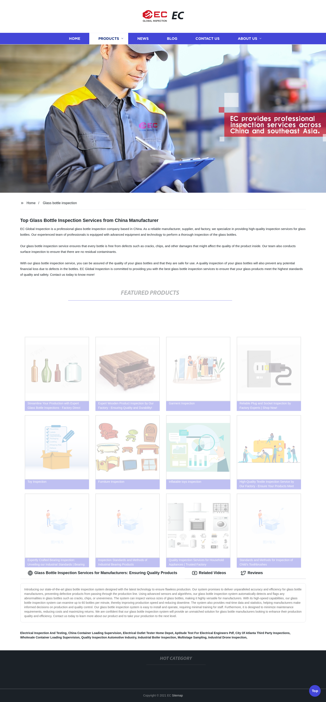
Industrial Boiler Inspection (157, 637)
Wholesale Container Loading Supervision (50, 637)
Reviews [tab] (252, 573)
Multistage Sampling (192, 637)
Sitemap (177, 695)
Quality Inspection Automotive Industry (108, 637)
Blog (172, 39)
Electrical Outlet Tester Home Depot (148, 633)
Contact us (207, 39)
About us (247, 39)
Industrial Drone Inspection (227, 637)
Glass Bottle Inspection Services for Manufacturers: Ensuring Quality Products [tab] (102, 573)
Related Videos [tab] (209, 573)
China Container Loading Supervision (94, 633)
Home (74, 39)
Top (315, 690)
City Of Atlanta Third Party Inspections (262, 633)
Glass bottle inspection (60, 203)
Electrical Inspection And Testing (43, 633)
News (143, 39)
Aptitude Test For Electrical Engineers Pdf (204, 633)
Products (108, 39)
